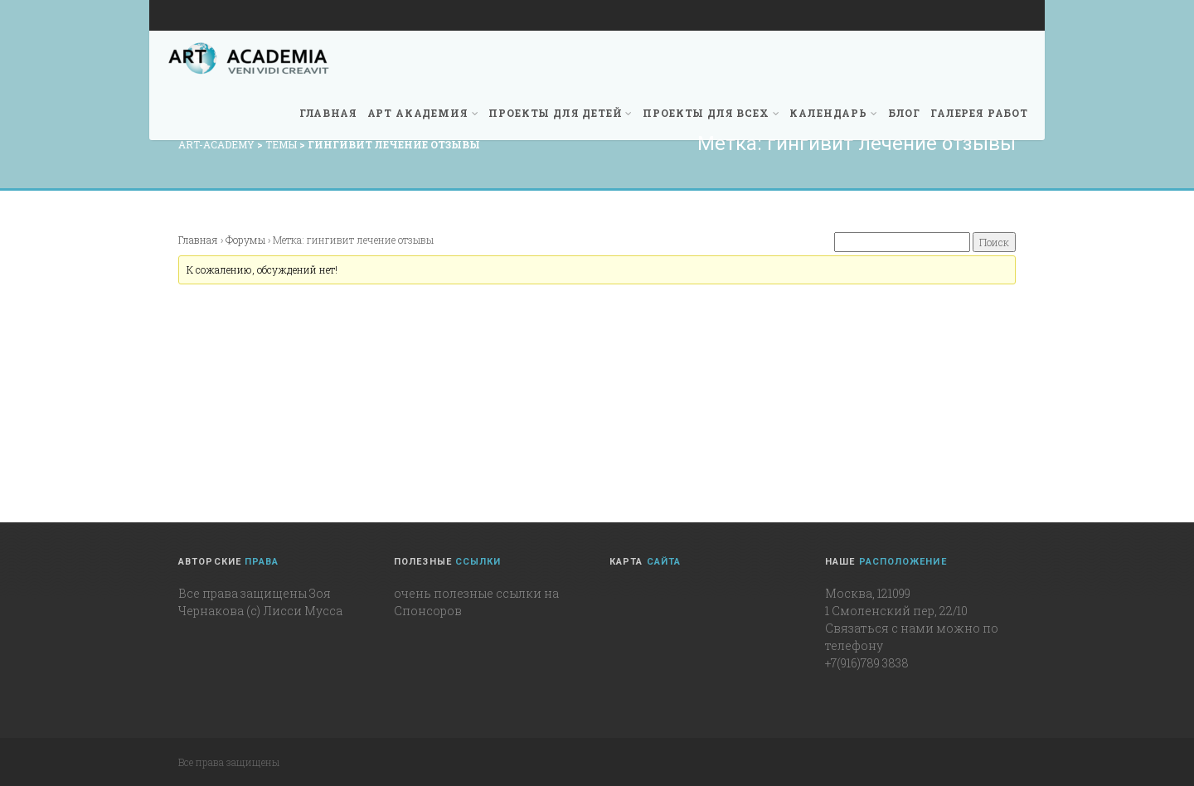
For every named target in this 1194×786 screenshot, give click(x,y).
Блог (904, 112)
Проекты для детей (560, 112)
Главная (328, 112)
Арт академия (423, 112)
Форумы (245, 239)
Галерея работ (979, 112)
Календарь (833, 112)
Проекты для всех (711, 112)
